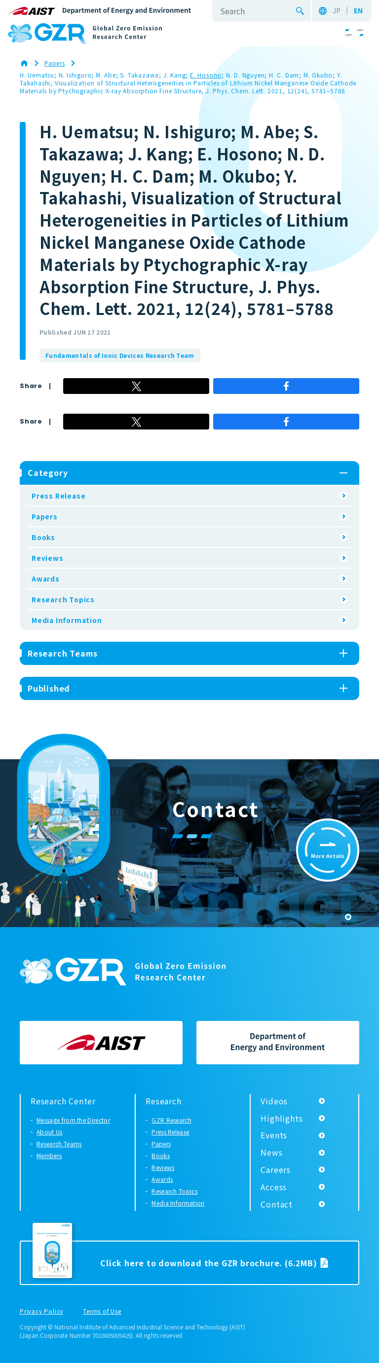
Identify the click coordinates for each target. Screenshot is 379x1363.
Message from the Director (73, 1120)
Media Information (67, 620)
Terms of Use (102, 1312)
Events (274, 1135)
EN (358, 11)
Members (49, 1155)
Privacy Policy (41, 1312)
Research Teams (59, 1143)
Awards (46, 579)
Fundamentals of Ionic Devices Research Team (119, 355)
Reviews (48, 558)
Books (43, 537)
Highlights (282, 1118)
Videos (274, 1101)
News (271, 1152)
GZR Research (171, 1120)
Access (274, 1187)
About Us (50, 1132)
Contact (277, 1204)
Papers (45, 516)
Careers (276, 1169)
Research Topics (63, 599)
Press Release (58, 496)
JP (337, 11)
